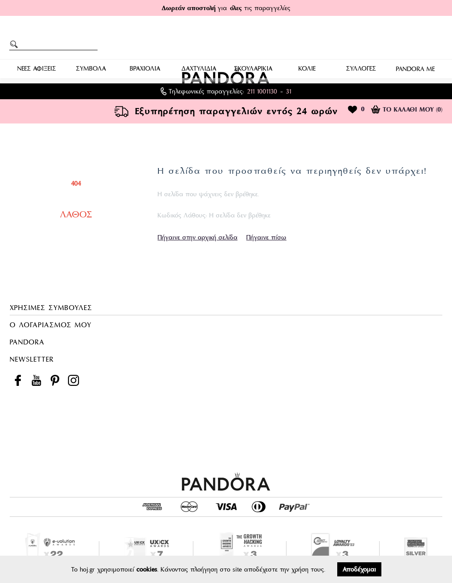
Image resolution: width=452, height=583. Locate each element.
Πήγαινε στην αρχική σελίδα (197, 237)
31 (288, 91)
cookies (146, 569)
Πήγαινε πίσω (266, 237)
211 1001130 (262, 91)
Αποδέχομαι (359, 569)
